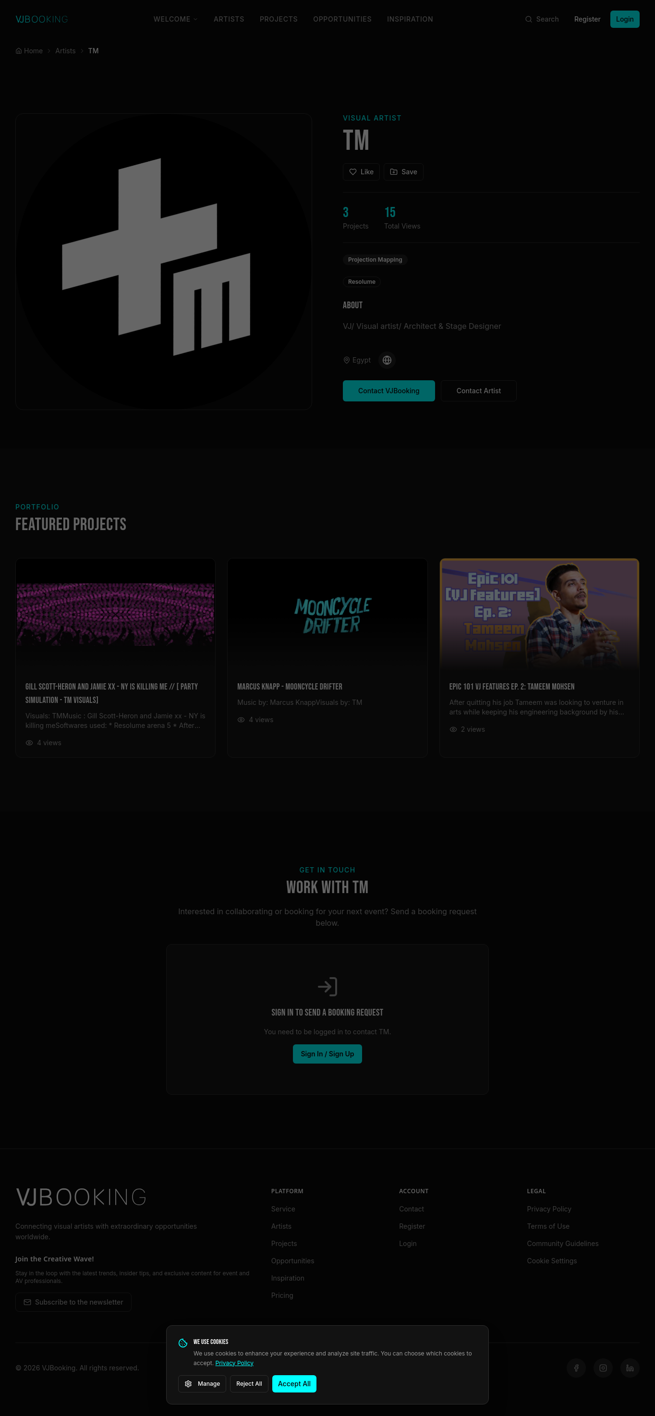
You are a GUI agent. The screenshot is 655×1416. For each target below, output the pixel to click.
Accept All (294, 1384)
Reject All (249, 1383)
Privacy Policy (235, 1363)
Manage (202, 1384)
